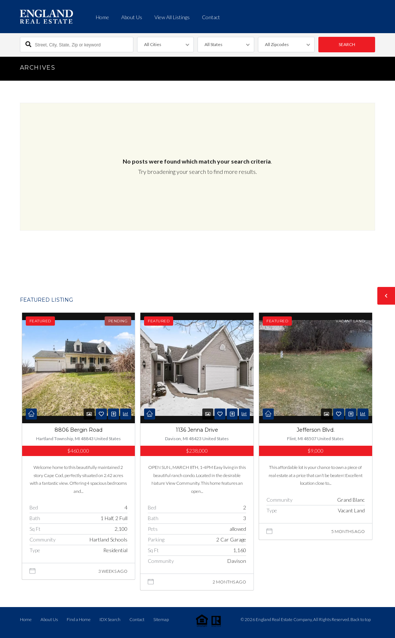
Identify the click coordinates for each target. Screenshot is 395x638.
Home (102, 17)
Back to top (360, 619)
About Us (131, 17)
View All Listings (172, 17)
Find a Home (79, 619)
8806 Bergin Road (78, 430)
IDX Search (109, 619)
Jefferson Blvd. (316, 430)
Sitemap (161, 619)
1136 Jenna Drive (197, 430)
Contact (211, 17)
